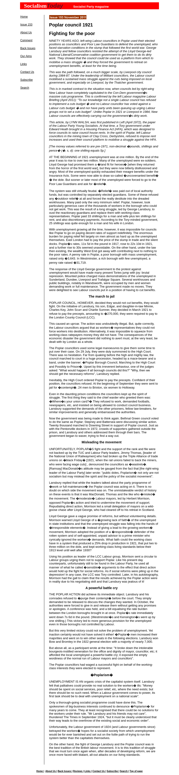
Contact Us (27, 72)
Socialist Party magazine (91, 6)
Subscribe (26, 79)
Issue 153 (26, 24)
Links (23, 64)
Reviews (78, 771)
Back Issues (27, 48)
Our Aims (26, 56)
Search (24, 87)
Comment (26, 40)
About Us (26, 32)
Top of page (136, 771)
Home (24, 16)
